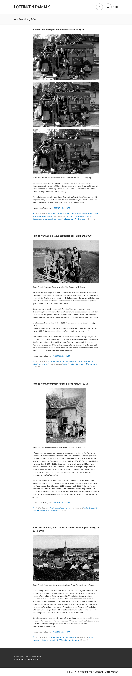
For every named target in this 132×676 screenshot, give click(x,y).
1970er (49, 213)
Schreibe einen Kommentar (48, 511)
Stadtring (45, 640)
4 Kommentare (81, 219)
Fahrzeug (69, 216)
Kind (34, 511)
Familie (64, 364)
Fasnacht (76, 216)
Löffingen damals (32, 7)
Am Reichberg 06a (63, 213)
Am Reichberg (58, 361)
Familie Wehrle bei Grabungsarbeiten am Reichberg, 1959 (62, 235)
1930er (49, 637)
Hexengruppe (47, 219)
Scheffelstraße (76, 213)
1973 (55, 213)
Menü (115, 7)
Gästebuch (98, 672)
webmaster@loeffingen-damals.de (27, 659)
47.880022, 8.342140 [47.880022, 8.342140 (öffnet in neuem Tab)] (61, 356)
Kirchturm (92, 637)
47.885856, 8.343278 (61, 632)
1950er (49, 361)
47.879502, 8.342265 (61, 502)
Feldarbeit (71, 364)
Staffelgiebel (53, 640)
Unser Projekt (111, 672)
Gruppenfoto (37, 219)
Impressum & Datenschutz (79, 672)
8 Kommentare (93, 364)
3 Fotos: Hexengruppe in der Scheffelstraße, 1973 (58, 29)
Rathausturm (37, 640)
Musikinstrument (67, 219)
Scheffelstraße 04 (88, 213)
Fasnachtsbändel (85, 216)
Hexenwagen (57, 219)
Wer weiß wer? (47, 216)
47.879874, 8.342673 (61, 208)
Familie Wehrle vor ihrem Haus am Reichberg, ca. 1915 (60, 383)
